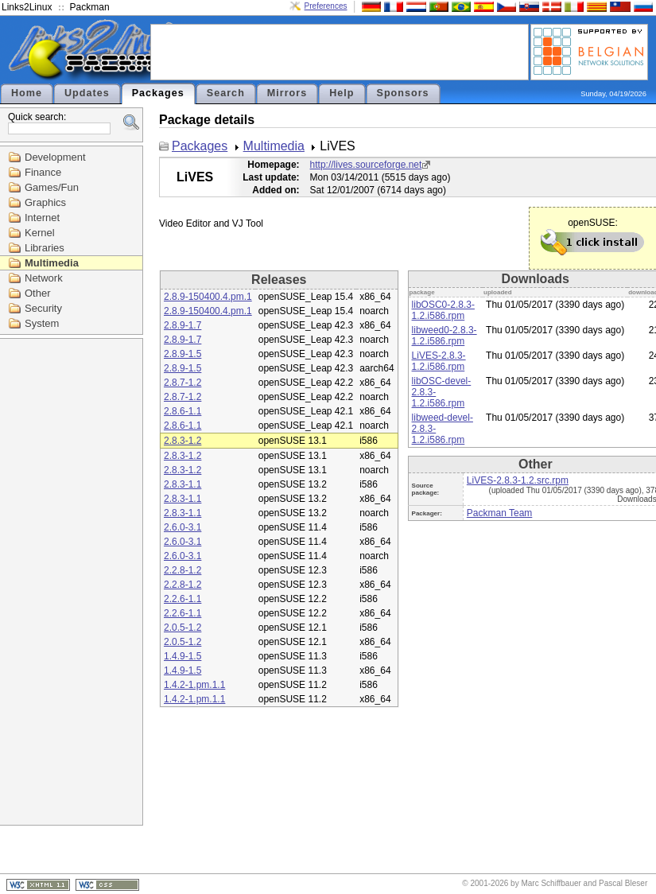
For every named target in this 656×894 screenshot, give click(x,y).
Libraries (44, 248)
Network (44, 278)
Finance (43, 172)
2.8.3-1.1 (182, 484)
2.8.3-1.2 (182, 440)
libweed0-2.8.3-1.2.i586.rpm (444, 336)
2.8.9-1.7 (182, 325)
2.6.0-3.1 (182, 527)
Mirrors (287, 93)
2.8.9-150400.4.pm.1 (208, 296)
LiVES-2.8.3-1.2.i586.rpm (439, 361)
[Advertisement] (339, 51)
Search (226, 93)
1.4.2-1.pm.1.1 (194, 684)
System (42, 323)
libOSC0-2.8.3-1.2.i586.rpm (443, 310)
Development (55, 157)
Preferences (326, 6)
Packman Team (499, 513)
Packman (90, 7)
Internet (42, 218)
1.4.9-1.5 (182, 656)
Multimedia (52, 263)
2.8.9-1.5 (182, 354)
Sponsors (403, 93)
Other (38, 293)
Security (43, 308)
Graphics (45, 202)
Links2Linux (27, 7)
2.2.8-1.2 (182, 570)
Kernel (40, 233)
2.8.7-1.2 (182, 382)
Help (341, 93)
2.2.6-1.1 (182, 598)
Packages (158, 93)
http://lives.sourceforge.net (366, 164)
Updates (87, 93)
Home (26, 93)
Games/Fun (52, 187)
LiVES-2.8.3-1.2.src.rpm (518, 480)
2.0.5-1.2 (182, 627)
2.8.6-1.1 (182, 411)
